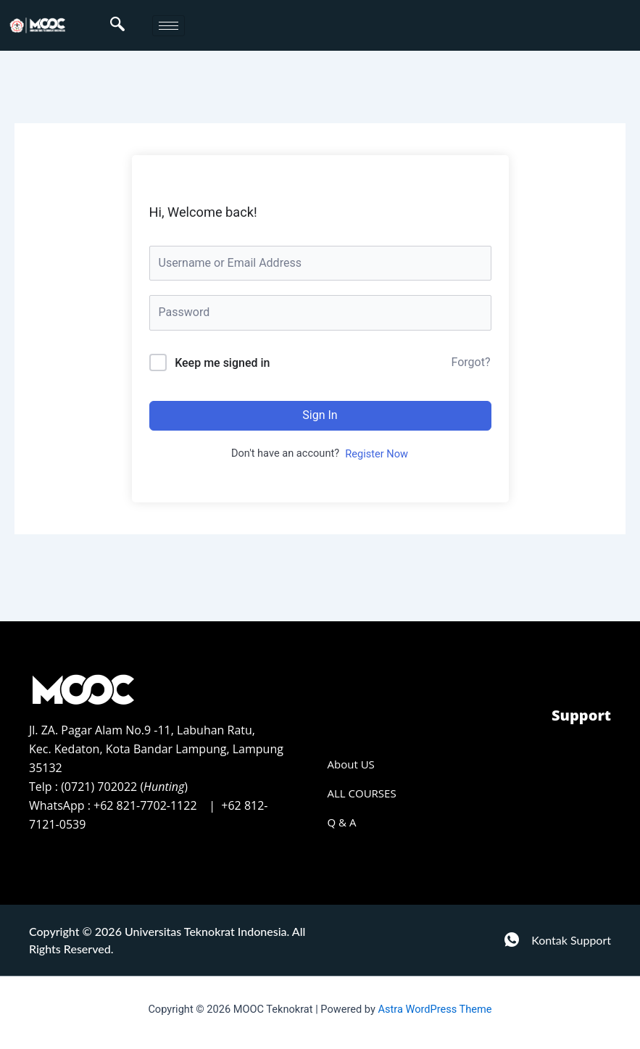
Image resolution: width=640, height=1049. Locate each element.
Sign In (319, 415)
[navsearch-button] (117, 25)
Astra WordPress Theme (434, 1009)
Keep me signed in (222, 363)
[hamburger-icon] (168, 25)
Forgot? (471, 362)
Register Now (376, 453)
